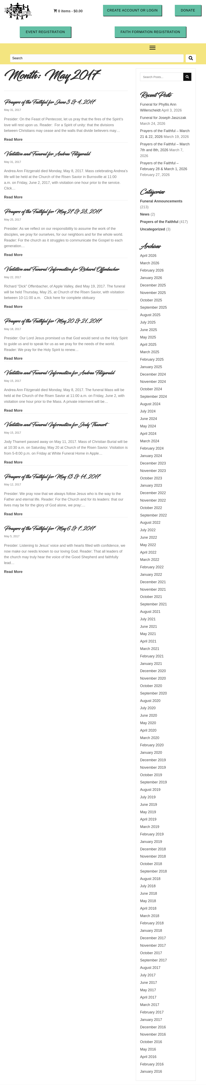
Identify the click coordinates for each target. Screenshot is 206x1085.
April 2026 (148, 256)
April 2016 (148, 1057)
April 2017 (148, 997)
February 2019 (152, 834)
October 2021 (151, 597)
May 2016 (148, 1049)
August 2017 (150, 968)
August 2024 (150, 404)
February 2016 (152, 1064)
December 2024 (153, 374)
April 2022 (148, 552)
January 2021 (151, 664)
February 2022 (152, 567)
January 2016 (151, 1072)
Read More (13, 139)
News (144, 214)
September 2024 (153, 397)
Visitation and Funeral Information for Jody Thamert (55, 425)
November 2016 (153, 1035)
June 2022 (148, 537)
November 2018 (153, 857)
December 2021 (153, 582)
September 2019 (153, 782)
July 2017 (148, 975)
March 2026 (149, 263)
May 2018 (148, 901)
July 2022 (148, 530)
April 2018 (148, 908)
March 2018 (149, 916)
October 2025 (151, 300)
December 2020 (153, 671)
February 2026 (152, 271)
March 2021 (149, 649)
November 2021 (153, 589)
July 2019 (148, 797)
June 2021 (148, 627)
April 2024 (148, 434)
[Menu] (152, 48)
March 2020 (149, 738)
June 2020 (148, 716)
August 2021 (150, 612)
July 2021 (148, 619)
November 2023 (153, 471)
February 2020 (152, 745)
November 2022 (153, 500)
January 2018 (151, 931)
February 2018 (152, 923)
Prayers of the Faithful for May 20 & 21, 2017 (52, 321)
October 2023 (151, 478)
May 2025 (148, 337)
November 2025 (153, 293)
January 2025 (151, 367)
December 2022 (153, 493)
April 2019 (148, 819)
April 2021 (148, 641)
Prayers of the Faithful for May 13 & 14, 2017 (52, 477)
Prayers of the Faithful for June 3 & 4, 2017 (49, 102)
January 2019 (151, 842)
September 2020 (153, 693)
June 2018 (148, 894)
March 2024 (149, 441)
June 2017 (148, 983)
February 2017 (152, 1012)
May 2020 (148, 723)
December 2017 (153, 938)
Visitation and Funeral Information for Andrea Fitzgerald (59, 373)
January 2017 (151, 1020)
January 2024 (151, 456)
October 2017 (151, 953)
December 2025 (153, 285)
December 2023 (153, 463)
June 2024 (148, 419)
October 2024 (151, 389)
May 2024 (148, 426)
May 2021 (148, 634)
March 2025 (149, 352)
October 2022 (151, 508)
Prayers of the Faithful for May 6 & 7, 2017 (49, 528)
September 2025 (153, 308)
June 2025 (148, 330)
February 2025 (152, 359)
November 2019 (153, 767)
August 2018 (150, 879)
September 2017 (153, 960)
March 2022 (149, 560)
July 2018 (148, 886)
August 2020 (150, 701)
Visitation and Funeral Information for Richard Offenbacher (61, 269)
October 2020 (151, 686)
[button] (132, 10)
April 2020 (148, 730)
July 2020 (148, 708)
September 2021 (153, 604)
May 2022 (148, 545)
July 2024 (148, 411)
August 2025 (150, 315)
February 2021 (152, 656)
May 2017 (148, 990)
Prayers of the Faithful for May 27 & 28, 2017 (52, 212)
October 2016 (151, 1042)
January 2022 (151, 575)
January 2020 (151, 753)
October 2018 (151, 864)
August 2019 (150, 790)
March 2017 (149, 1005)
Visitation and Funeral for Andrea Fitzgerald (47, 154)
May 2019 (148, 812)
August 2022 (150, 523)
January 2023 (151, 486)
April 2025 (148, 345)
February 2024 (152, 449)
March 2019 (149, 827)
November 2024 (153, 382)
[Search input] (97, 58)
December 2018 (153, 849)
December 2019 (153, 760)
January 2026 (151, 278)
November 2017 (153, 945)
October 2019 (151, 775)
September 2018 (153, 871)
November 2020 (153, 679)
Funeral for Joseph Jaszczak (163, 118)
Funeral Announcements (161, 201)
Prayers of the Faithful (159, 222)
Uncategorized (152, 229)
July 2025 (148, 322)
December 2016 (153, 1027)
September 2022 (153, 515)
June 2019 (148, 805)
